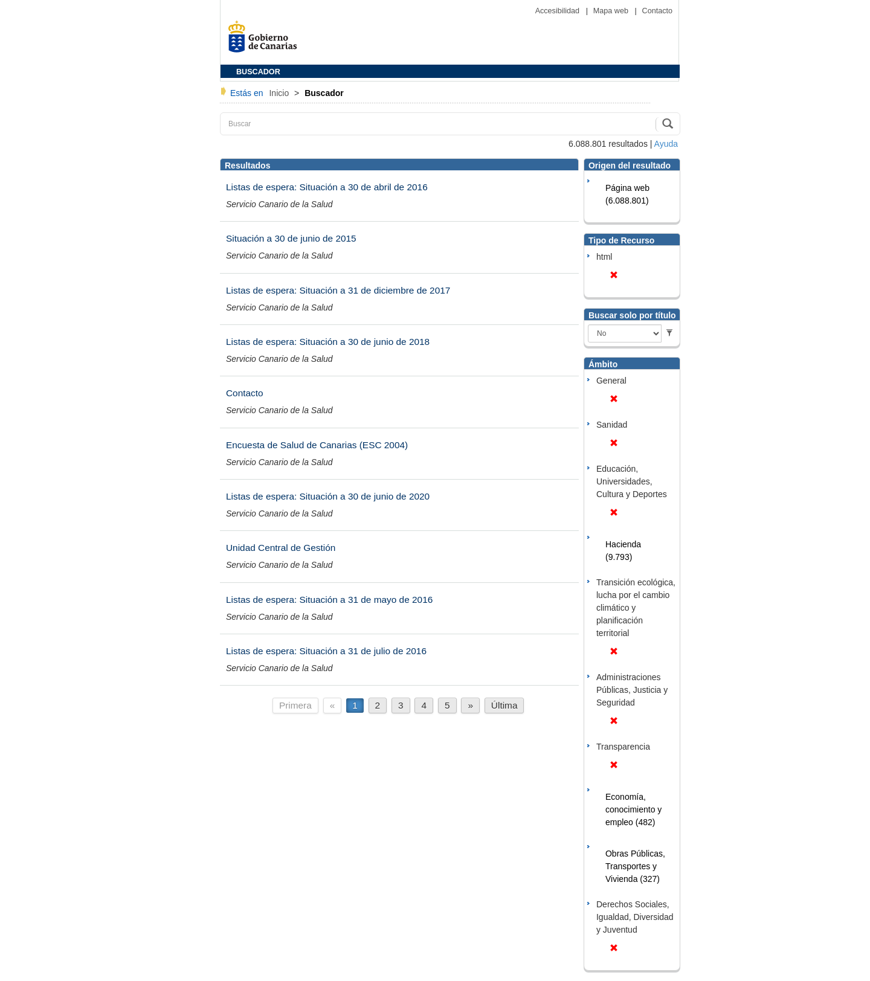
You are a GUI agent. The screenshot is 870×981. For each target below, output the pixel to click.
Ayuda (666, 144)
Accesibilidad (558, 11)
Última (504, 705)
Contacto (657, 11)
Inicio (280, 93)
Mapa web (612, 11)
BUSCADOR (258, 72)
